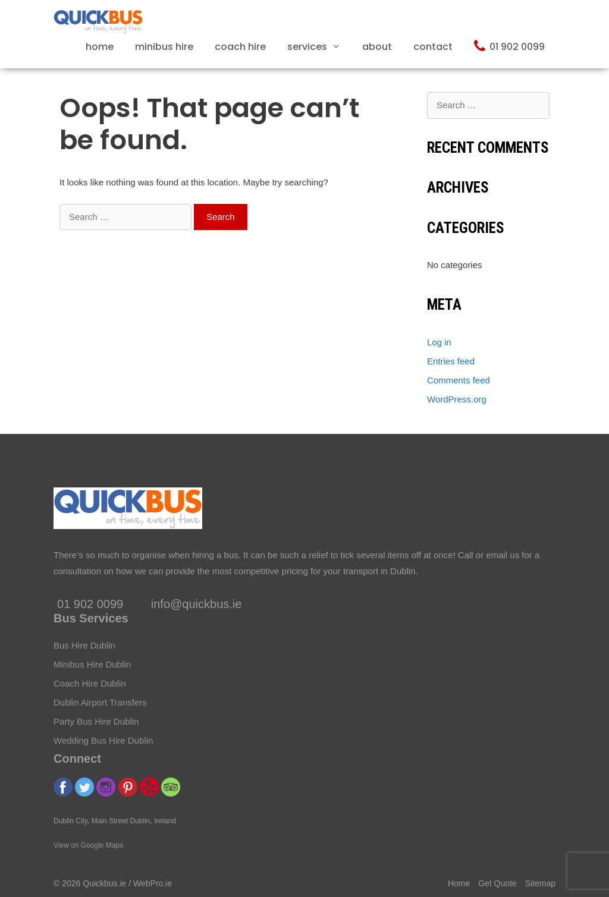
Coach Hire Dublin (90, 683)
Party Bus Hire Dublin (96, 721)
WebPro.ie (152, 883)
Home (100, 46)
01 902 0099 (509, 46)
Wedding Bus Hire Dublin (103, 740)
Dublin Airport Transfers (100, 702)
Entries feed (451, 361)
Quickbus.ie (104, 883)
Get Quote (497, 883)
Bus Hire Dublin (84, 645)
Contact (433, 46)
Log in (439, 342)
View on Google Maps (88, 845)
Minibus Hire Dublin (92, 664)
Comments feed (458, 380)
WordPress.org (456, 399)
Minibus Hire (164, 46)
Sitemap (540, 883)
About (377, 46)
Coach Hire (240, 46)
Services (319, 46)
